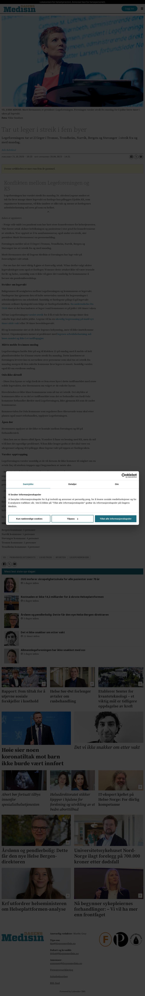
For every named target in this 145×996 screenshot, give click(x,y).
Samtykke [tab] (28, 484)
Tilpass (72, 518)
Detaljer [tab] (72, 484)
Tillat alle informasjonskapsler (116, 518)
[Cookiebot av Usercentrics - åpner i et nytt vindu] (124, 475)
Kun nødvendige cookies (29, 518)
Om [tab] (117, 484)
